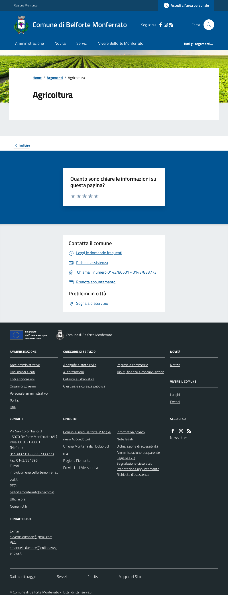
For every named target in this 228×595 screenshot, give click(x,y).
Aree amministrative (25, 364)
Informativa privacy (131, 432)
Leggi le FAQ (126, 458)
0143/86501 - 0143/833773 (32, 454)
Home (37, 77)
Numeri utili (18, 506)
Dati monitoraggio (23, 576)
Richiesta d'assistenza (133, 474)
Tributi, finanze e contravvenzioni (140, 375)
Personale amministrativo (29, 393)
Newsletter (178, 437)
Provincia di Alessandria (80, 467)
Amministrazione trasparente (138, 452)
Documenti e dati (22, 372)
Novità (60, 43)
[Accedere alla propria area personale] (186, 5)
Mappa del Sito (130, 576)
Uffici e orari (18, 499)
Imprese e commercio (132, 364)
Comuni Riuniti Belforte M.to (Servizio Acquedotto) (87, 435)
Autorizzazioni (73, 372)
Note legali (125, 439)
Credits (93, 576)
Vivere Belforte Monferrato (120, 43)
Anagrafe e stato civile (79, 364)
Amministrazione (29, 43)
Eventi (175, 401)
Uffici (13, 407)
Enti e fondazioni (22, 379)
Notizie (175, 364)
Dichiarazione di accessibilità (137, 446)
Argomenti (55, 77)
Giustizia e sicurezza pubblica (84, 386)
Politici (14, 400)
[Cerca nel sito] (207, 24)
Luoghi (175, 394)
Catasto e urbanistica (78, 379)
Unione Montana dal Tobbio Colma (86, 450)
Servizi (82, 43)
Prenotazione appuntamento (138, 469)
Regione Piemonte (25, 5)
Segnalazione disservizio (134, 463)
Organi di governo (23, 386)
